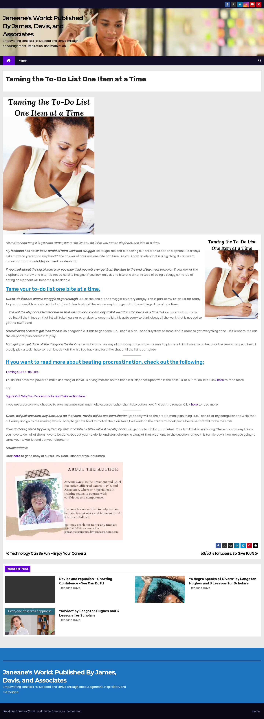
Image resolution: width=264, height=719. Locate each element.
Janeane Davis (70, 588)
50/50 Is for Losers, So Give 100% (229, 553)
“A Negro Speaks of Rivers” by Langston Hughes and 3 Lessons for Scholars (222, 581)
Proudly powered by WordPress (22, 711)
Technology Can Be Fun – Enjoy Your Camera (46, 553)
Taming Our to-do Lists (22, 372)
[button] (259, 60)
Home (23, 61)
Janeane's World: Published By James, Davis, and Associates (43, 26)
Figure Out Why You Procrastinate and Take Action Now (45, 396)
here (220, 380)
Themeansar (73, 711)
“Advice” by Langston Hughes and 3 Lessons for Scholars (89, 613)
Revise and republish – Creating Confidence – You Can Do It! (85, 581)
